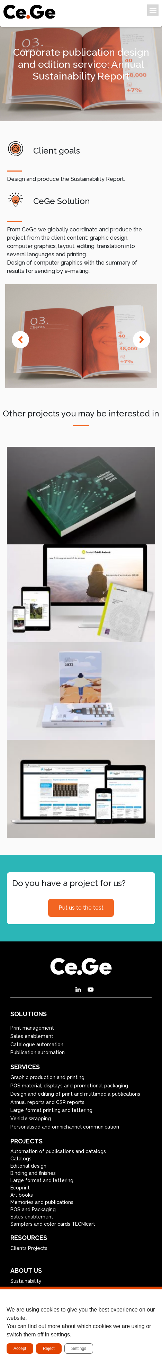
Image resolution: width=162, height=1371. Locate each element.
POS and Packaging (33, 1209)
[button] (153, 10)
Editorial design (28, 1166)
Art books (21, 1195)
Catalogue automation (36, 1044)
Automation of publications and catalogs (58, 1151)
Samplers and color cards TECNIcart (52, 1224)
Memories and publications (41, 1202)
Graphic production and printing (47, 1077)
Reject (49, 1348)
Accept (20, 1348)
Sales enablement (31, 1036)
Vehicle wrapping (30, 1118)
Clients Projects (28, 1248)
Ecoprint (20, 1187)
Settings (78, 1348)
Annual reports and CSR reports (47, 1102)
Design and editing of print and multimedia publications (75, 1094)
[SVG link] (29, 11)
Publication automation (37, 1052)
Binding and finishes (33, 1173)
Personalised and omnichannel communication (64, 1127)
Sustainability (26, 1281)
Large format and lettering (41, 1180)
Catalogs (21, 1158)
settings (60, 1334)
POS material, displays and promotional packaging (69, 1085)
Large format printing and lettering (51, 1110)
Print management (32, 1028)
